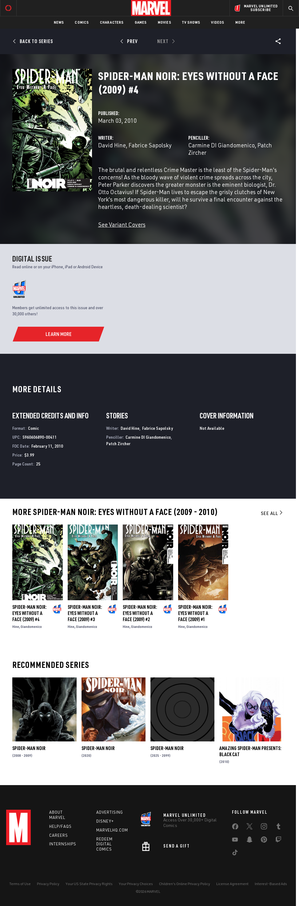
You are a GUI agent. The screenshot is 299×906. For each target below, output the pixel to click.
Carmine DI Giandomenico (221, 145)
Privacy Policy (48, 883)
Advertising (109, 812)
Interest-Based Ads (271, 883)
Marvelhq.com (112, 830)
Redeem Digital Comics (104, 844)
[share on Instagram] (264, 827)
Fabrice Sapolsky (150, 145)
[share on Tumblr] (278, 827)
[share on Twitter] (249, 827)
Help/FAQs (60, 826)
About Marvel (57, 815)
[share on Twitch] (278, 841)
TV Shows (191, 22)
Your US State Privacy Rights (89, 883)
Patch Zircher (118, 443)
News (59, 22)
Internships (62, 843)
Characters (112, 22)
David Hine (112, 145)
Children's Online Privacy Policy (184, 883)
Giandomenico (31, 626)
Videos (217, 22)
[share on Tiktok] (235, 854)
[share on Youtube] (235, 841)
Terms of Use (20, 883)
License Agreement (232, 883)
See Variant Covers (122, 224)
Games (141, 22)
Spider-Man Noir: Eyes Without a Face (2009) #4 (29, 613)
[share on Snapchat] (249, 841)
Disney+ (105, 821)
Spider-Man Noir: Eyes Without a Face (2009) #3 (85, 613)
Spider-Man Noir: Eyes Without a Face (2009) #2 (140, 613)
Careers (58, 835)
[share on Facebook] (235, 828)
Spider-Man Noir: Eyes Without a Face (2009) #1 (195, 613)
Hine (15, 626)
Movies (164, 22)
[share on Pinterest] (264, 841)
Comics (82, 22)
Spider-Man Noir (29, 748)
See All (272, 513)
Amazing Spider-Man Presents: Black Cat (250, 751)
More (240, 22)
